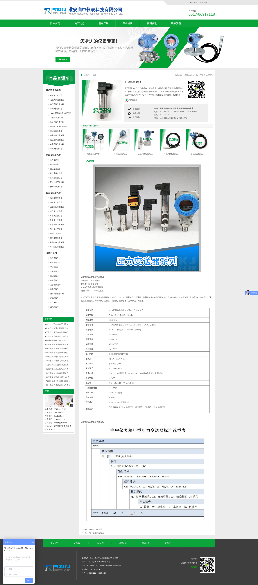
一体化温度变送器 (119, 154)
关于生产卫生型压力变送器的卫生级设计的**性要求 (67, 365)
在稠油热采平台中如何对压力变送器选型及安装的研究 (68, 340)
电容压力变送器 (56, 229)
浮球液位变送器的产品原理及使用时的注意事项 (65, 361)
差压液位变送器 (56, 131)
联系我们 (203, 2)
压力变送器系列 (53, 193)
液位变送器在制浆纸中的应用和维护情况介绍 (65, 349)
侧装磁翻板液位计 (57, 294)
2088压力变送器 (95, 529)
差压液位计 (54, 276)
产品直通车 (59, 78)
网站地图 (193, 2)
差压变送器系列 (53, 155)
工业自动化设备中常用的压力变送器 (61, 332)
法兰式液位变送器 (57, 100)
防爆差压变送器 (56, 178)
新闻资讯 (152, 23)
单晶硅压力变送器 (57, 242)
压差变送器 (54, 160)
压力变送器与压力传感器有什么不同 (61, 373)
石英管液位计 (55, 280)
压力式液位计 (55, 271)
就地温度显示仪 (93, 154)
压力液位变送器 (56, 109)
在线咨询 (133, 100)
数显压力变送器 (56, 220)
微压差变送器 (55, 169)
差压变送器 (54, 164)
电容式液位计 (55, 258)
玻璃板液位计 (55, 298)
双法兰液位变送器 (57, 140)
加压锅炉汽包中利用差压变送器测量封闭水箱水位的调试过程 (71, 357)
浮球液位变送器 (56, 149)
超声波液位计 (55, 263)
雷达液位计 (54, 303)
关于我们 (79, 23)
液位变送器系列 (53, 90)
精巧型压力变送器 (96, 533)
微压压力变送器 (56, 211)
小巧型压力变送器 (57, 247)
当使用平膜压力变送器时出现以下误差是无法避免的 (67, 369)
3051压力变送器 (56, 202)
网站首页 (55, 23)
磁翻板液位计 (55, 285)
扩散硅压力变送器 (57, 225)
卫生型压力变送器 (57, 207)
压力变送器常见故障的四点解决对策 (61, 353)
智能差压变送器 (56, 187)
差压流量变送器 (56, 173)
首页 (186, 75)
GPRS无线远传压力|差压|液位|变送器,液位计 (60, 115)
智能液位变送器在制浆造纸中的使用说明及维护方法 (67, 345)
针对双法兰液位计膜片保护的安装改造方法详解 (65, 328)
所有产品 (103, 23)
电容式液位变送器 (57, 144)
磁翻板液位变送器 (57, 135)
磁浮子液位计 (55, 289)
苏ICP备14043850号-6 (113, 565)
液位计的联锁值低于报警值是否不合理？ (63, 324)
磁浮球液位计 (55, 307)
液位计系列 (51, 253)
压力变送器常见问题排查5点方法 (59, 377)
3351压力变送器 (56, 238)
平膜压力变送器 (56, 216)
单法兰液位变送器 (57, 122)
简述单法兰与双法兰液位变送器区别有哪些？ (65, 381)
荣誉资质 (127, 23)
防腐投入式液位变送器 (58, 126)
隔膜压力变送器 (56, 198)
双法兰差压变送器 (57, 182)
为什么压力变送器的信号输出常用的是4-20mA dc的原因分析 (71, 385)
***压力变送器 (55, 233)
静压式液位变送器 (57, 104)
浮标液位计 (54, 267)
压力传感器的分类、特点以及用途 (60, 336)
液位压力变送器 (56, 95)
